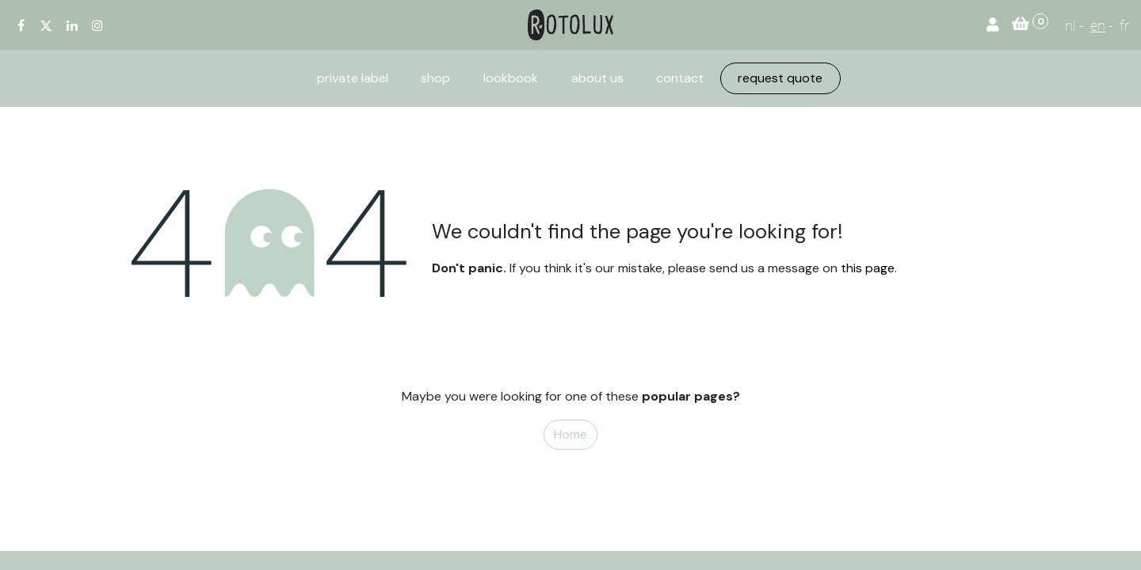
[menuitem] (352, 78)
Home (570, 434)
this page (868, 268)
